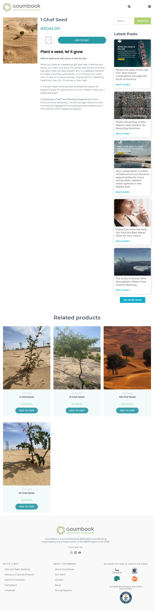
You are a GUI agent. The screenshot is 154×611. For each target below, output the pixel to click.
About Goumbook (64, 569)
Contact (59, 579)
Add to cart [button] (26, 410)
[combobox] (124, 20)
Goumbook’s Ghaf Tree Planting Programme (65, 99)
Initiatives (10, 590)
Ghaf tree (45, 93)
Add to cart (82, 40)
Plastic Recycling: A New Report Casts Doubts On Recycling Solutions (131, 125)
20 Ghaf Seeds (26, 493)
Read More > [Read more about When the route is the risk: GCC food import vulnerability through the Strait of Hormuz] (123, 84)
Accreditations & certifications (126, 564)
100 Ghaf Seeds (127, 397)
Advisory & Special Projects (19, 574)
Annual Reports (63, 590)
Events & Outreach (15, 579)
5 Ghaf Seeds (27, 397)
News (58, 585)
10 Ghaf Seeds (77, 397)
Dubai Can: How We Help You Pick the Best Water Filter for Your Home (131, 232)
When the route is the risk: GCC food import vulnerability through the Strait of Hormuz (132, 74)
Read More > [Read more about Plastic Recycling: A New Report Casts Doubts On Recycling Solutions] (123, 133)
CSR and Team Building (17, 569)
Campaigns (11, 585)
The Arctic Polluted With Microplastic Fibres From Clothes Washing (131, 281)
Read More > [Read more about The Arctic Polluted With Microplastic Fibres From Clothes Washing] (123, 290)
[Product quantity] (48, 40)
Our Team (60, 574)
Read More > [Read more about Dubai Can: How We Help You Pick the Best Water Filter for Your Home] (123, 241)
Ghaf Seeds (27, 393)
